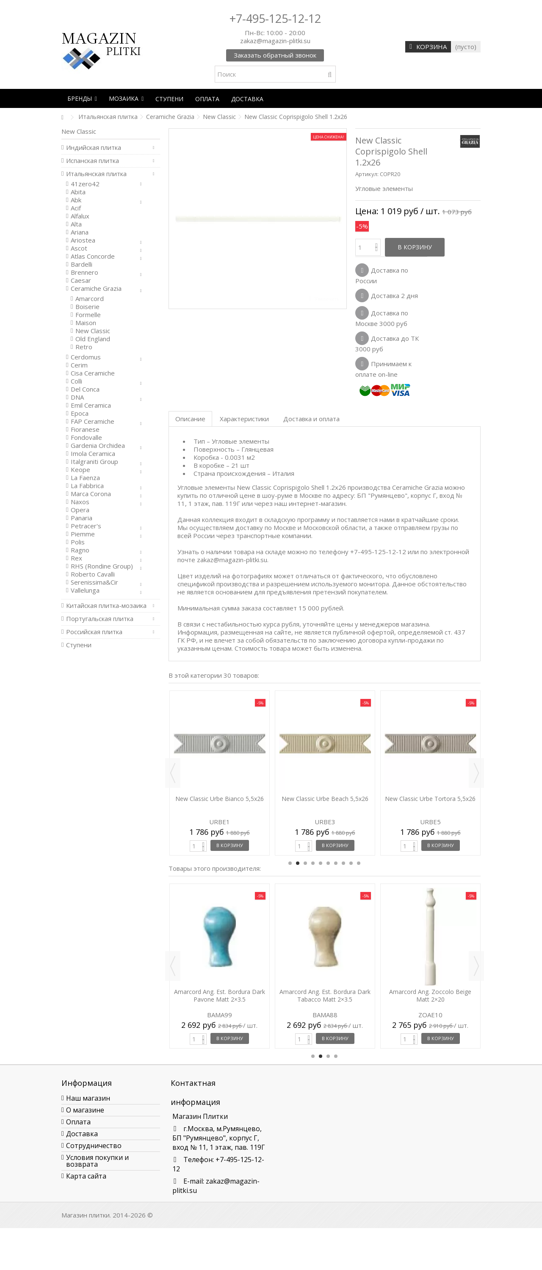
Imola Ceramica (93, 454)
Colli (76, 381)
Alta (76, 224)
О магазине (85, 1110)
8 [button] (343, 863)
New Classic (92, 331)
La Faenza (85, 478)
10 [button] (358, 863)
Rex (76, 558)
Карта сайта (86, 1176)
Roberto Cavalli (93, 574)
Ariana (79, 232)
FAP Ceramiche (92, 421)
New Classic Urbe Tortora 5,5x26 (430, 799)
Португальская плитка (99, 619)
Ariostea (83, 240)
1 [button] (290, 863)
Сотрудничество (94, 1145)
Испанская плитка (92, 161)
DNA (77, 397)
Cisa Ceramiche (93, 373)
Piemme (83, 534)
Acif (76, 208)
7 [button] (335, 863)
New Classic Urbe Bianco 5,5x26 (219, 799)
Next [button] (476, 773)
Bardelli (81, 264)
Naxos (80, 502)
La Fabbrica (87, 486)
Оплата (78, 1121)
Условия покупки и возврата (97, 1161)
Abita (78, 192)
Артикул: (367, 174)
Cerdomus (86, 357)
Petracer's (86, 526)
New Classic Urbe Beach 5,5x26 (325, 799)
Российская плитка (94, 632)
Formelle (88, 315)
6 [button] (328, 863)
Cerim (79, 365)
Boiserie (87, 307)
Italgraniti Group (94, 462)
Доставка (82, 1133)
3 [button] (305, 863)
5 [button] (320, 863)
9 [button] (351, 863)
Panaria (81, 518)
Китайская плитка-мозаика (106, 606)
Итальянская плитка (96, 174)
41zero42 (85, 184)
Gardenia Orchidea (98, 446)
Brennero (84, 272)
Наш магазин (88, 1098)
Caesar (81, 280)
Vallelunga (85, 590)
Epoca (79, 413)
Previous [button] (172, 773)
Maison (85, 323)
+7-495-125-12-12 (275, 18)
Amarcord (89, 299)
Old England (92, 339)
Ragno (80, 550)
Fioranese (85, 429)
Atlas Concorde (93, 256)
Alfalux (80, 216)
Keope (80, 470)
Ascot (79, 248)
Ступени (78, 645)
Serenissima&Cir (94, 582)
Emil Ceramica (91, 405)
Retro (83, 347)
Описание (190, 418)
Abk (76, 200)
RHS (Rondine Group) (102, 566)
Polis (78, 542)
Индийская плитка (93, 148)
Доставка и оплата (311, 418)
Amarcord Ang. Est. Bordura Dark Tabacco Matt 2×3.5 (325, 995)
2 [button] (297, 863)
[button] (82, 98)
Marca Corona (91, 494)
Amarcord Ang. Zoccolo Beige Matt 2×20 (430, 995)
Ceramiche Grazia (96, 288)
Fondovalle (86, 437)
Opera (80, 510)
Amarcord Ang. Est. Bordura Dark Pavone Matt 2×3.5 (219, 995)
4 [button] (313, 863)
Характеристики (244, 418)
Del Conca (85, 389)
